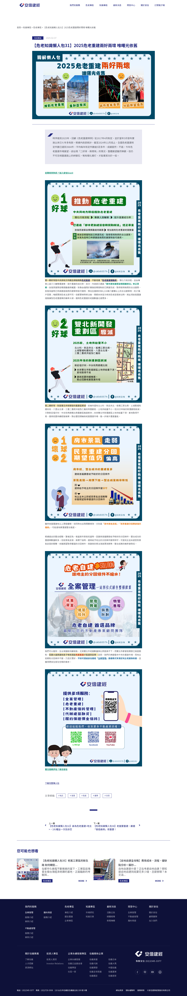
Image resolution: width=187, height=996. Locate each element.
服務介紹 (29, 917)
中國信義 (112, 967)
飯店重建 (69, 916)
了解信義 (29, 959)
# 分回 (107, 796)
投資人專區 (52, 953)
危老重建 (86, 280)
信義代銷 (93, 963)
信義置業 (112, 971)
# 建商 (95, 796)
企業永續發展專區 (77, 953)
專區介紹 (69, 912)
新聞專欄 (111, 920)
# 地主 (61, 796)
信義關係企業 (96, 953)
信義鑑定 (93, 975)
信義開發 (93, 967)
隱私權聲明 (130, 990)
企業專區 (69, 920)
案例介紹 (29, 921)
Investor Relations (54, 963)
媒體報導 (111, 916)
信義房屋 (93, 959)
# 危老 (84, 796)
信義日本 (112, 959)
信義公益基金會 (75, 963)
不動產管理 (30, 928)
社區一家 (72, 971)
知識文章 (90, 916)
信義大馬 (112, 963)
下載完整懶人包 (52, 783)
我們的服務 (31, 906)
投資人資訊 (51, 959)
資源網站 (29, 967)
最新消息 (111, 906)
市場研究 (90, 912)
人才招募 (29, 963)
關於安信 (153, 906)
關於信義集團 (32, 953)
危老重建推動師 (109, 280)
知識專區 (27, 27)
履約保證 (48, 912)
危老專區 (37, 27)
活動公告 (111, 912)
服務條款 (140, 990)
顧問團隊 (153, 916)
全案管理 (102, 658)
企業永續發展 (74, 959)
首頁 (19, 27)
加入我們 (153, 920)
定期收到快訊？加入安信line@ (59, 172)
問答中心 (132, 906)
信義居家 (112, 975)
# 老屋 (72, 796)
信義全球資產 (95, 971)
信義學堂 (72, 967)
